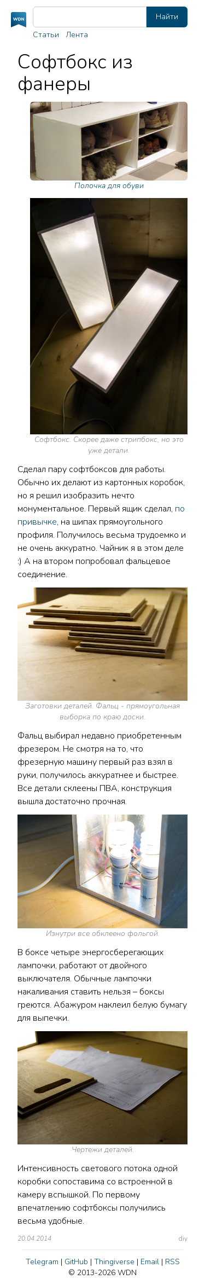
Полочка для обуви (109, 146)
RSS (172, 1262)
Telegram (42, 1262)
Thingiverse (114, 1262)
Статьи (46, 35)
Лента (77, 35)
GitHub (76, 1262)
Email (149, 1262)
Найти (167, 16)
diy (183, 1238)
